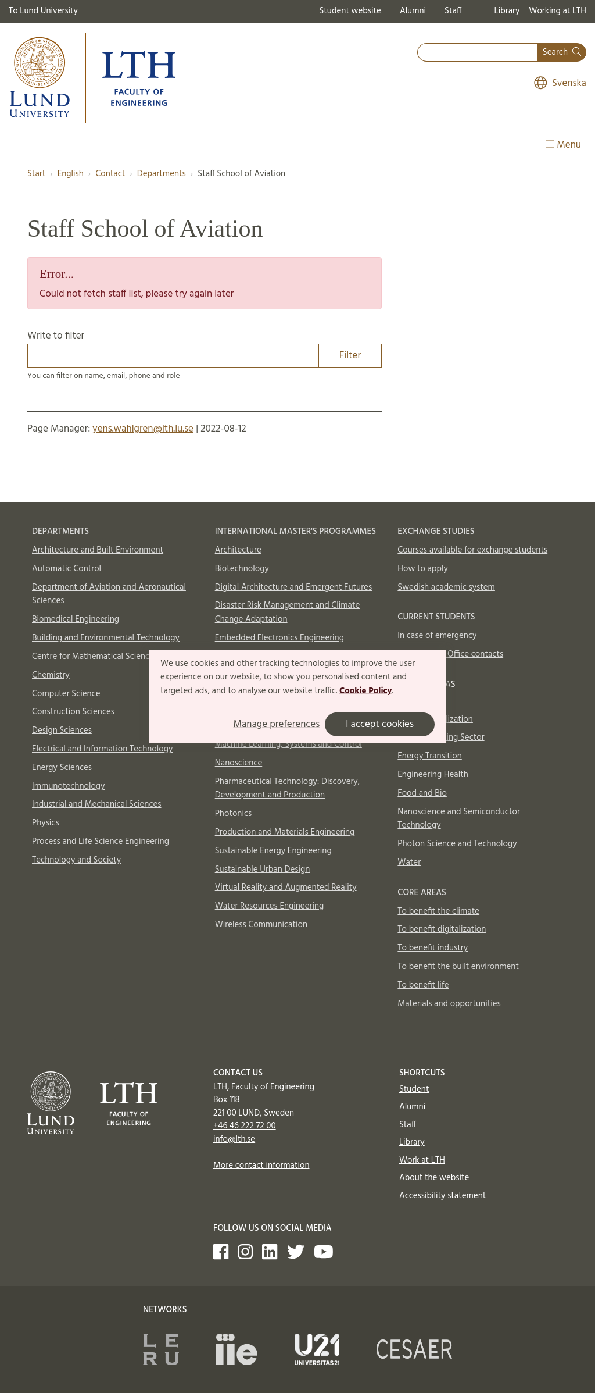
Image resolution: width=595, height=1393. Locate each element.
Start (36, 174)
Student (414, 1089)
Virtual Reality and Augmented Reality (286, 888)
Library (507, 11)
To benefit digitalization (441, 929)
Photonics (233, 814)
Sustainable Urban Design (262, 870)
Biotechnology (242, 569)
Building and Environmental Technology (106, 638)
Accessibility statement (442, 1196)
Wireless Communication (261, 925)
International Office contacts (450, 654)
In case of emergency (436, 636)
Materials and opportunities (448, 1004)
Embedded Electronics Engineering (279, 638)
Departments (161, 174)
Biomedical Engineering (75, 619)
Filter (350, 356)
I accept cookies (380, 724)
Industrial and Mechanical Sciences (97, 804)
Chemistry (51, 675)
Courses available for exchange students (472, 550)
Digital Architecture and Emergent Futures (293, 587)
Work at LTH (422, 1160)
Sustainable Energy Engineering (273, 851)
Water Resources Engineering (269, 906)
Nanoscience (239, 763)
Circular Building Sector (440, 737)
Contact (110, 174)
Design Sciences (62, 731)
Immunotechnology (68, 786)
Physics (45, 823)
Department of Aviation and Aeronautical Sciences (109, 594)
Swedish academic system (446, 587)
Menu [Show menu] (563, 145)
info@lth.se (234, 1139)
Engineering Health (432, 775)
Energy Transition (429, 756)
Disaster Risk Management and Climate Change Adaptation (287, 612)
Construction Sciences (73, 712)
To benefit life (423, 985)
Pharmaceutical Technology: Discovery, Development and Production (287, 789)
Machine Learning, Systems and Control (288, 744)
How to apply (422, 569)
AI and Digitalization (435, 719)
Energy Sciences (62, 768)
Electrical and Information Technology (102, 749)
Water (409, 863)
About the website (434, 1178)
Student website (350, 11)
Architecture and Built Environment (97, 550)
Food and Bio (422, 793)
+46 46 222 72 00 (244, 1126)
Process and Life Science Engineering (100, 842)
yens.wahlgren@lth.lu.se (142, 429)
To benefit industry (432, 948)
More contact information (261, 1166)
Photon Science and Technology (457, 844)
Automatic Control (66, 569)
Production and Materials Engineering (285, 832)
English (71, 174)
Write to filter (204, 348)
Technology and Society (76, 860)
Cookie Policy (365, 691)
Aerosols (413, 701)
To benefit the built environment (458, 967)
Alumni (413, 11)
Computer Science (66, 694)
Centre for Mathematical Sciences (94, 657)
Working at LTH (557, 11)
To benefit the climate (438, 911)
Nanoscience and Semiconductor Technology (458, 819)
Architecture (238, 550)
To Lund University (43, 11)
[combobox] (477, 52)
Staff (453, 11)
